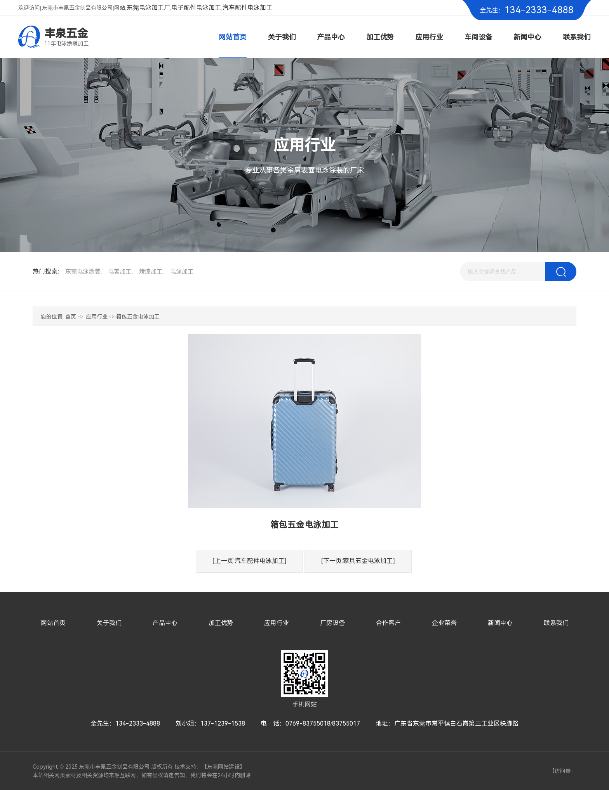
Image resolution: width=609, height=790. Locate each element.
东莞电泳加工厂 (148, 7)
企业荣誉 (444, 623)
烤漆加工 (150, 271)
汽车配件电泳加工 (247, 7)
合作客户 (388, 623)
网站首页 (53, 623)
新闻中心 (500, 623)
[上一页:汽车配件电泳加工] (249, 561)
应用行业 (97, 317)
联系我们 (556, 623)
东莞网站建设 (223, 767)
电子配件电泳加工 (196, 7)
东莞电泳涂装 (82, 271)
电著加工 (119, 271)
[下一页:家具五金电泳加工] (358, 561)
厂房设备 (332, 623)
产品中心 (165, 623)
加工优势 (221, 623)
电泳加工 (181, 271)
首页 (70, 317)
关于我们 (109, 623)
